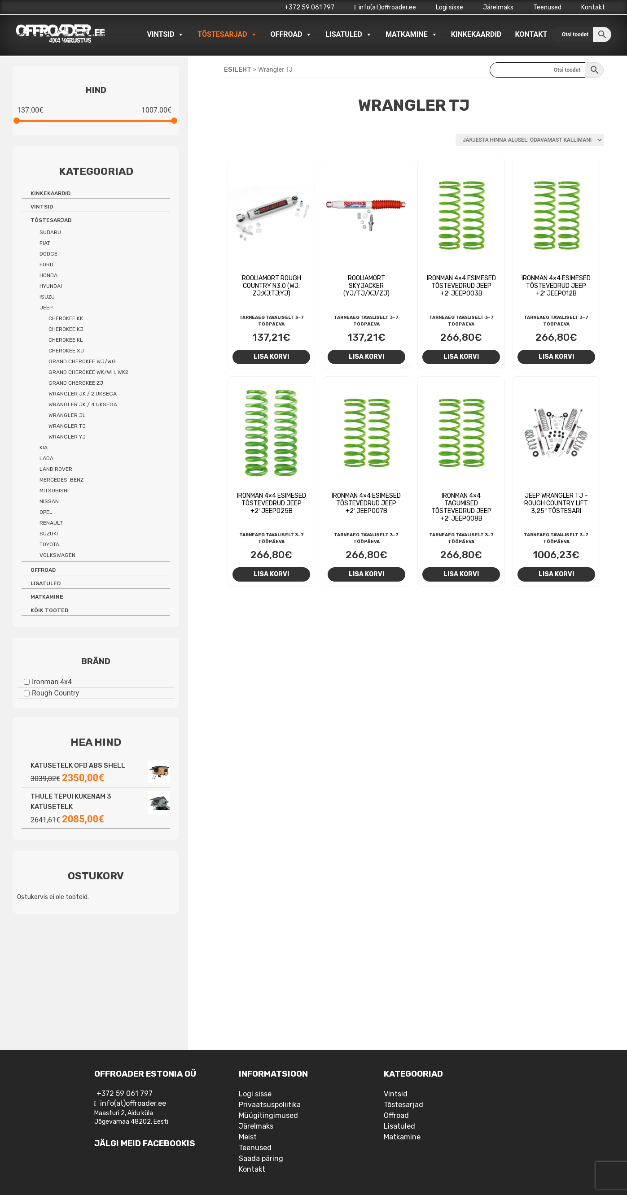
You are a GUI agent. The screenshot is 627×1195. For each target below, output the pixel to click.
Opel (46, 512)
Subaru (50, 232)
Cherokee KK (65, 318)
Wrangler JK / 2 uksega (82, 394)
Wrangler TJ (67, 426)
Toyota (49, 544)
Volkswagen (57, 555)
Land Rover (55, 469)
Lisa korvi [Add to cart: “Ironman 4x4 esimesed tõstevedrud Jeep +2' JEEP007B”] (366, 574)
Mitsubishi (54, 490)
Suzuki (48, 533)
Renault (51, 523)
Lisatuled (348, 34)
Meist (248, 1137)
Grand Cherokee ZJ (75, 383)
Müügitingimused (268, 1115)
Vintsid (165, 34)
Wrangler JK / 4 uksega (82, 404)
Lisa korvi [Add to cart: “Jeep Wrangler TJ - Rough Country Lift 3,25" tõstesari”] (556, 574)
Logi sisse (449, 7)
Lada (46, 458)
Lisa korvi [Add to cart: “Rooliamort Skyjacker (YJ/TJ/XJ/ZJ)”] (366, 356)
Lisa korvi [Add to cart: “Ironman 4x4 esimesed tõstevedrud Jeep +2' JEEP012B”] (556, 356)
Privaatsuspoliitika (270, 1104)
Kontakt (593, 7)
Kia (43, 447)
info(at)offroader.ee (385, 7)
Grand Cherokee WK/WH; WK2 (88, 372)
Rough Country (55, 693)
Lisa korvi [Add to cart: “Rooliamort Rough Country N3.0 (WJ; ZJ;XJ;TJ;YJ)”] (271, 356)
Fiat (44, 243)
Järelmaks (498, 7)
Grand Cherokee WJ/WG (82, 361)
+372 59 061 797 (309, 7)
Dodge (48, 254)
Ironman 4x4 (52, 681)
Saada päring (261, 1158)
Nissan (49, 501)
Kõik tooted (49, 610)
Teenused (547, 7)
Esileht (237, 69)
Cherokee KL (65, 340)
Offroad (291, 34)
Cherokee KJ (65, 329)
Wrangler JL (67, 415)
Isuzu (47, 297)
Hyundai (50, 286)
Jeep (46, 307)
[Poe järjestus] (530, 140)
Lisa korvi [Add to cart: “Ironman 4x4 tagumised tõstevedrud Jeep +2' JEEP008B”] (461, 574)
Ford (46, 264)
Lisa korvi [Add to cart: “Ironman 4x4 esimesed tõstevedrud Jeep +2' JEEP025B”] (271, 574)
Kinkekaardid (476, 34)
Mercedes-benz (61, 480)
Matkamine (412, 34)
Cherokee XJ (66, 351)
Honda (48, 275)
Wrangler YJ (67, 437)
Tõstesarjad (227, 34)
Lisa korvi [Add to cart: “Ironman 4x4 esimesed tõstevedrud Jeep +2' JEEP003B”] (461, 356)
